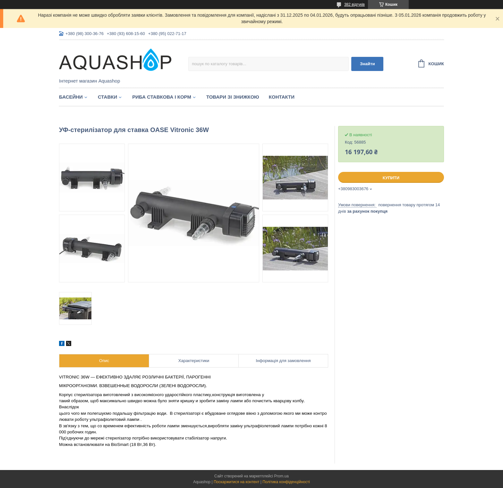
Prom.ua (281, 476)
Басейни (71, 96)
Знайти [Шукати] (367, 63)
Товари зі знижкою (232, 96)
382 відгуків (354, 4)
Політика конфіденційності (286, 482)
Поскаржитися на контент (236, 482)
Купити (391, 177)
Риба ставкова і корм (161, 96)
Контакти (281, 96)
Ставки (107, 96)
